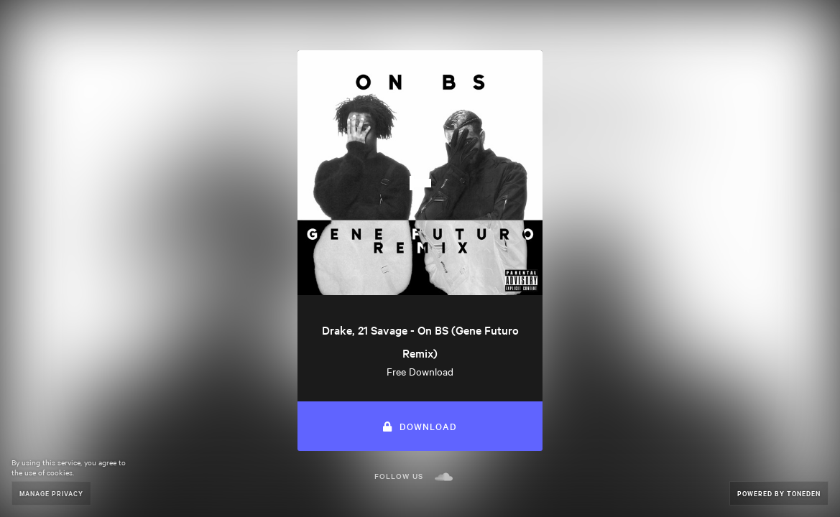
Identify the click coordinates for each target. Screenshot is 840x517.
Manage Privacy (51, 493)
